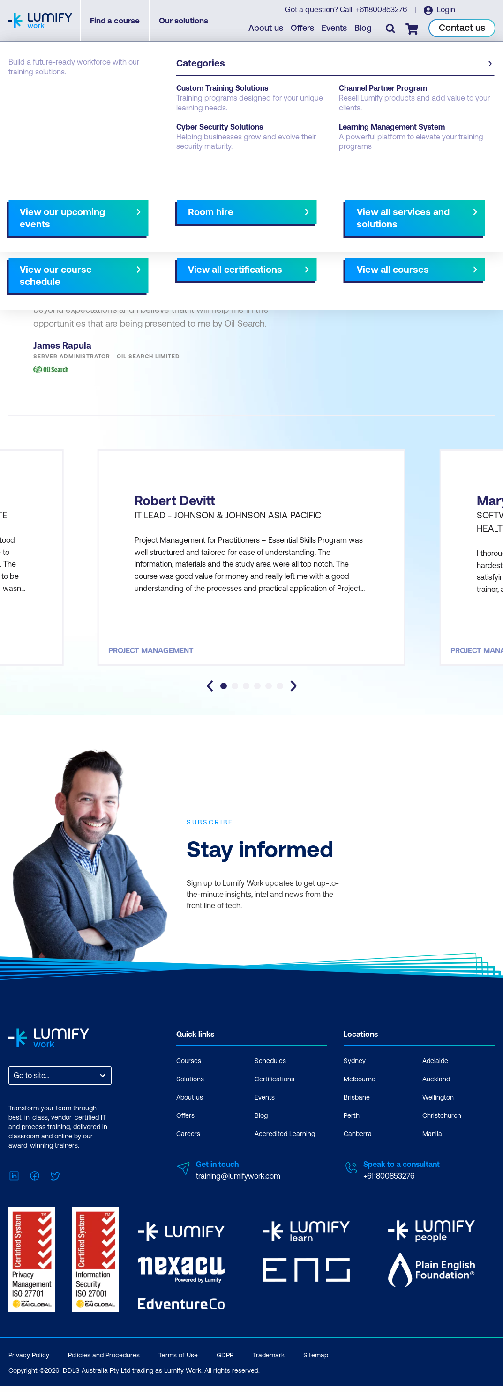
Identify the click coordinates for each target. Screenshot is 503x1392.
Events (334, 28)
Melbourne (359, 1087)
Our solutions (184, 21)
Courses (188, 1069)
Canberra (358, 1142)
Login (445, 10)
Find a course (116, 21)
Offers (303, 28)
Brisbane (357, 1105)
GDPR (225, 1361)
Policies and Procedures (104, 1361)
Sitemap (315, 1361)
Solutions (190, 1087)
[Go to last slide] (210, 694)
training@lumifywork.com (238, 1184)
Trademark (269, 1361)
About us (266, 28)
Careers (188, 1142)
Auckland (436, 1087)
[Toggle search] (391, 28)
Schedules (270, 1069)
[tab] (223, 694)
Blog (363, 28)
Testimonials (29, 99)
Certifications (274, 1087)
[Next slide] (293, 694)
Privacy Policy (28, 1361)
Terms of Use (178, 1361)
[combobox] (14, 1084)
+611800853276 (381, 10)
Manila (432, 1142)
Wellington (438, 1105)
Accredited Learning (285, 1142)
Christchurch (441, 1124)
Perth (352, 1124)
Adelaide (435, 1069)
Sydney (355, 1069)
